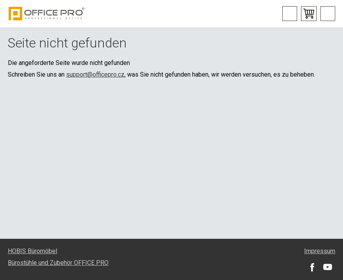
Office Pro (47, 13)
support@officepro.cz (95, 74)
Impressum (319, 251)
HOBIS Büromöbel (32, 251)
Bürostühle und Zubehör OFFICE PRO (58, 262)
